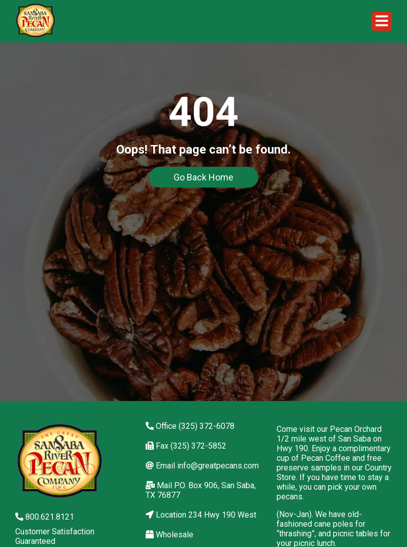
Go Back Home (203, 177)
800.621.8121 (44, 517)
